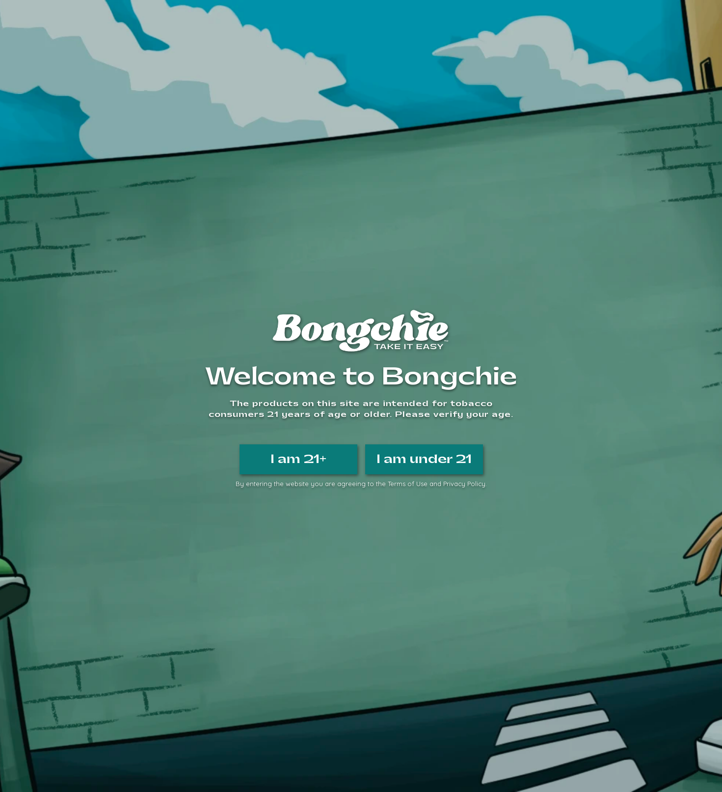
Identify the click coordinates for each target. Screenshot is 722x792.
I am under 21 (424, 459)
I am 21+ (298, 459)
